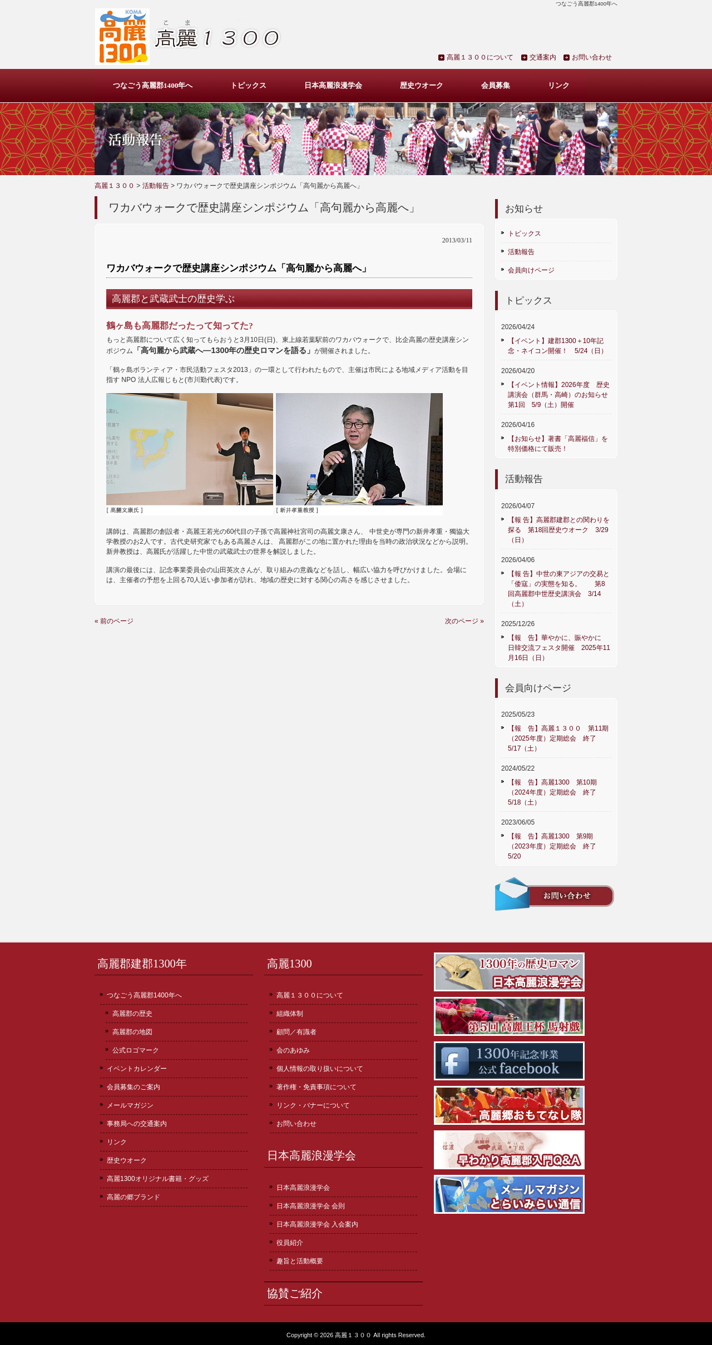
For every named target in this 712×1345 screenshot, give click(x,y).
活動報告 (155, 186)
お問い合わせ (592, 57)
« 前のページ (114, 621)
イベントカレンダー (137, 1069)
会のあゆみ (293, 1050)
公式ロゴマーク (135, 1050)
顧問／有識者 (296, 1032)
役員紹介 (289, 1243)
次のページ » (464, 621)
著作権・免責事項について (316, 1087)
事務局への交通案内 (137, 1124)
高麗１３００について (480, 57)
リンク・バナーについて (313, 1105)
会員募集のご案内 (133, 1087)
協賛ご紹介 (295, 1293)
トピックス (248, 85)
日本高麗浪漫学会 (333, 85)
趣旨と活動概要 (299, 1261)
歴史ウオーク (421, 85)
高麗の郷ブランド (133, 1197)
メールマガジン (130, 1105)
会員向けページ (531, 270)
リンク (559, 85)
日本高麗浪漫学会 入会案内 (317, 1224)
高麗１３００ (115, 186)
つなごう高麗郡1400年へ (152, 85)
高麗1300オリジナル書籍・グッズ (158, 1179)
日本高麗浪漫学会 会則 (310, 1206)
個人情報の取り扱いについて (319, 1069)
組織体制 (289, 1014)
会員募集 (495, 85)
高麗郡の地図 (132, 1032)
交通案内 (543, 57)
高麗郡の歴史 (132, 1014)
